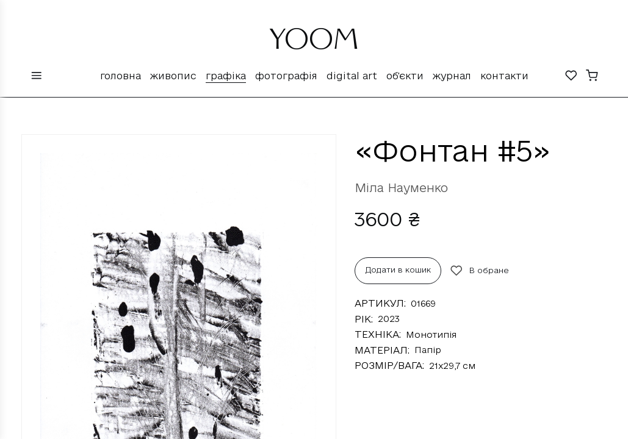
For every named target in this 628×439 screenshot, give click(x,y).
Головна (120, 75)
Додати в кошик (398, 269)
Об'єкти (405, 75)
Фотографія (286, 75)
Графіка (226, 75)
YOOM (314, 43)
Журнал (452, 75)
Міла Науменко (401, 188)
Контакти (504, 75)
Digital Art (352, 75)
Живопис (173, 75)
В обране (479, 271)
